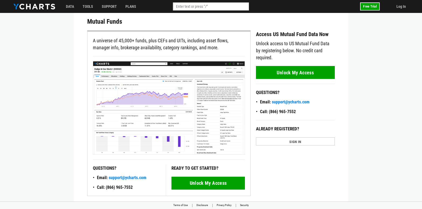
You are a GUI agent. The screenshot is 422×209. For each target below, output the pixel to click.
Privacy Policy (224, 205)
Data (70, 6)
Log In (401, 6)
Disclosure (202, 205)
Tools (88, 6)
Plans (130, 6)
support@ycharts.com (127, 177)
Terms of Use (180, 205)
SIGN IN (295, 142)
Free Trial (370, 6)
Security (244, 205)
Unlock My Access (208, 183)
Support (109, 6)
